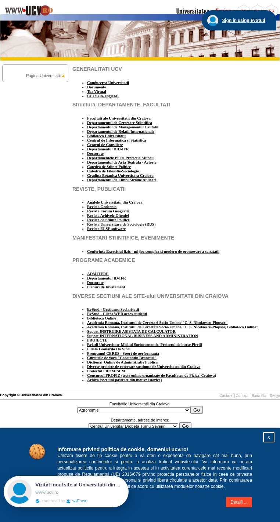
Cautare (226, 396)
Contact (242, 396)
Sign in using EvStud (243, 20)
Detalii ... (239, 502)
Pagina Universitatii (43, 75)
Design (275, 396)
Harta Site (259, 396)
